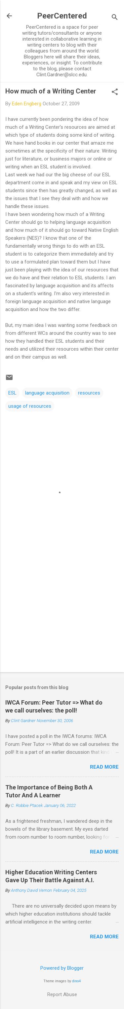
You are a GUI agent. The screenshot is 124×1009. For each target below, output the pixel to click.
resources (89, 393)
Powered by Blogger (62, 968)
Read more (104, 767)
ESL (12, 393)
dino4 (76, 981)
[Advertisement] (62, 615)
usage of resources (29, 406)
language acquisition (47, 393)
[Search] (115, 18)
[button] (115, 92)
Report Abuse (62, 994)
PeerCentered (62, 15)
